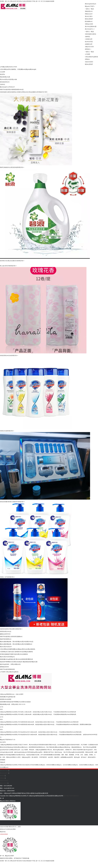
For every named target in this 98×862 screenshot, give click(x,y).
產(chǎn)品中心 (89, 29)
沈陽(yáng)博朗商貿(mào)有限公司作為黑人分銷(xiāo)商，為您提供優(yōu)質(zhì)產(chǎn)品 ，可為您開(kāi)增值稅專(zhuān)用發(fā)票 (38, 712)
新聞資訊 (87, 49)
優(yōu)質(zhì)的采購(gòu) (7, 656)
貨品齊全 (2, 74)
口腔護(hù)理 (88, 39)
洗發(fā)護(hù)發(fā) (90, 34)
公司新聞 (87, 54)
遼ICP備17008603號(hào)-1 (71, 795)
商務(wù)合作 (88, 14)
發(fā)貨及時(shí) (4, 82)
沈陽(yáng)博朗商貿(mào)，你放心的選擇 (11, 694)
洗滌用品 (87, 36)
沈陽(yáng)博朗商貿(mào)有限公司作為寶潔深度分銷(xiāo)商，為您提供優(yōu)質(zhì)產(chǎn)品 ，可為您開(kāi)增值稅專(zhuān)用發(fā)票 (39, 722)
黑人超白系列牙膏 (5, 265)
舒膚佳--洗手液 (4, 577)
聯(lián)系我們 (89, 19)
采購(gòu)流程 (89, 24)
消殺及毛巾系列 (89, 46)
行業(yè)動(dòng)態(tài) (91, 56)
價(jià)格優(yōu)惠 (5, 77)
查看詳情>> (21, 167)
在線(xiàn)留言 (89, 61)
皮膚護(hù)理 (88, 44)
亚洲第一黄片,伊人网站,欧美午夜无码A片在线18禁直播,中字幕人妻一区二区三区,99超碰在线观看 (27, 1)
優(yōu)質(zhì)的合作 (6, 646)
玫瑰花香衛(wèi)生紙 (6, 355)
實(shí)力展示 (89, 16)
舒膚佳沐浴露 (4, 431)
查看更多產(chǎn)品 (5, 631)
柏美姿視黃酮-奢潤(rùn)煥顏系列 (9, 501)
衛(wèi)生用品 (89, 41)
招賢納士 (87, 59)
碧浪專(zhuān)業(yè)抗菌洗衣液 (9, 260)
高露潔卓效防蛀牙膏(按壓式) (8, 629)
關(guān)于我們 (89, 6)
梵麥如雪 (2, 762)
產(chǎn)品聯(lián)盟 (90, 26)
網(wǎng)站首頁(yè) (90, 4)
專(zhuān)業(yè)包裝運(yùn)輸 (8, 79)
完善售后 (2, 84)
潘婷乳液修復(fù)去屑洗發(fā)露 (9, 167)
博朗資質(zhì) (89, 11)
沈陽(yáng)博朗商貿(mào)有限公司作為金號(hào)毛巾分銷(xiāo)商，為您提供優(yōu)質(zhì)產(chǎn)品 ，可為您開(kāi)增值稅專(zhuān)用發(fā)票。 (41, 732)
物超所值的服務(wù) (5, 639)
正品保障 (2, 72)
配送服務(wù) (88, 21)
